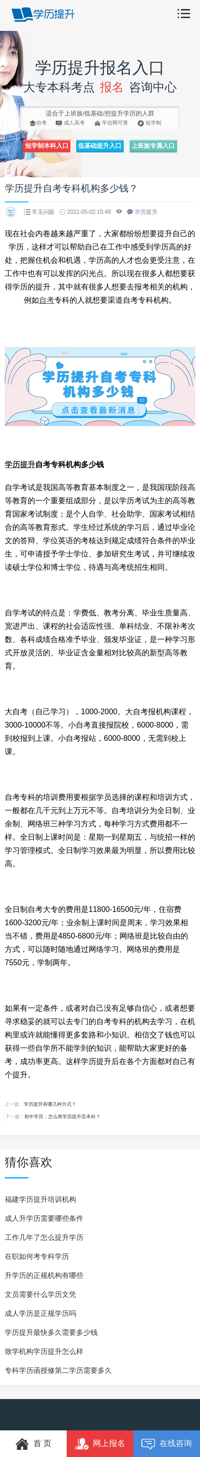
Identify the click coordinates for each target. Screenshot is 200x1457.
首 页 (33, 1444)
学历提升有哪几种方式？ (50, 1104)
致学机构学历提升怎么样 (44, 1351)
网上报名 (100, 1444)
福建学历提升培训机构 (40, 1199)
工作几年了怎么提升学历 (44, 1237)
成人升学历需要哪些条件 (44, 1218)
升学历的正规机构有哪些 (44, 1275)
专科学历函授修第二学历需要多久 (58, 1370)
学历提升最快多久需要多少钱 (51, 1332)
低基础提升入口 (99, 146)
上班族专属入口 (153, 146)
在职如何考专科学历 (37, 1256)
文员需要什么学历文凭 (40, 1294)
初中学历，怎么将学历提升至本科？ (62, 1116)
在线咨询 (166, 1444)
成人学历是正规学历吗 (40, 1313)
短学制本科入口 (47, 146)
